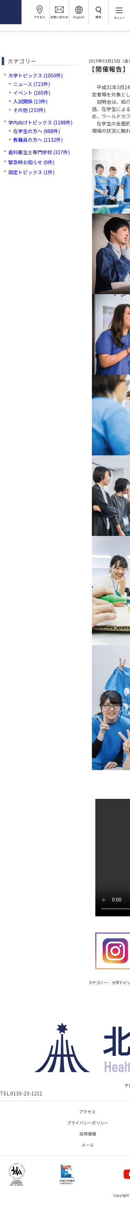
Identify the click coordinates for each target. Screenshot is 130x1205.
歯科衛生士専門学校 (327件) (39, 152)
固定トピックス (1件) (31, 172)
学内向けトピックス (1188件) (40, 122)
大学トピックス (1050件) (35, 75)
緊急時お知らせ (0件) (31, 162)
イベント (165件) (31, 92)
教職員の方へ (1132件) (38, 139)
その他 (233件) (29, 109)
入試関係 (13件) (30, 101)
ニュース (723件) (31, 84)
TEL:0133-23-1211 (21, 1093)
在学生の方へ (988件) (36, 131)
